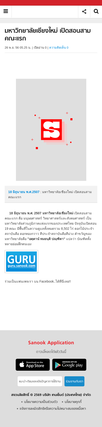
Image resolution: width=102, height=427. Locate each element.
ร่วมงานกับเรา (74, 381)
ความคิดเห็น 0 (58, 47)
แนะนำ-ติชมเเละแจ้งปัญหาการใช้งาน (40, 381)
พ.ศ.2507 (32, 192)
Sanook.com (14, 3)
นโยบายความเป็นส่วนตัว (41, 402)
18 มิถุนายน (17, 192)
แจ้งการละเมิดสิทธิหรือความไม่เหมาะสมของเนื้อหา (53, 409)
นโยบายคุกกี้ (73, 402)
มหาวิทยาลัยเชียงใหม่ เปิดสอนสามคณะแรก (46, 11)
